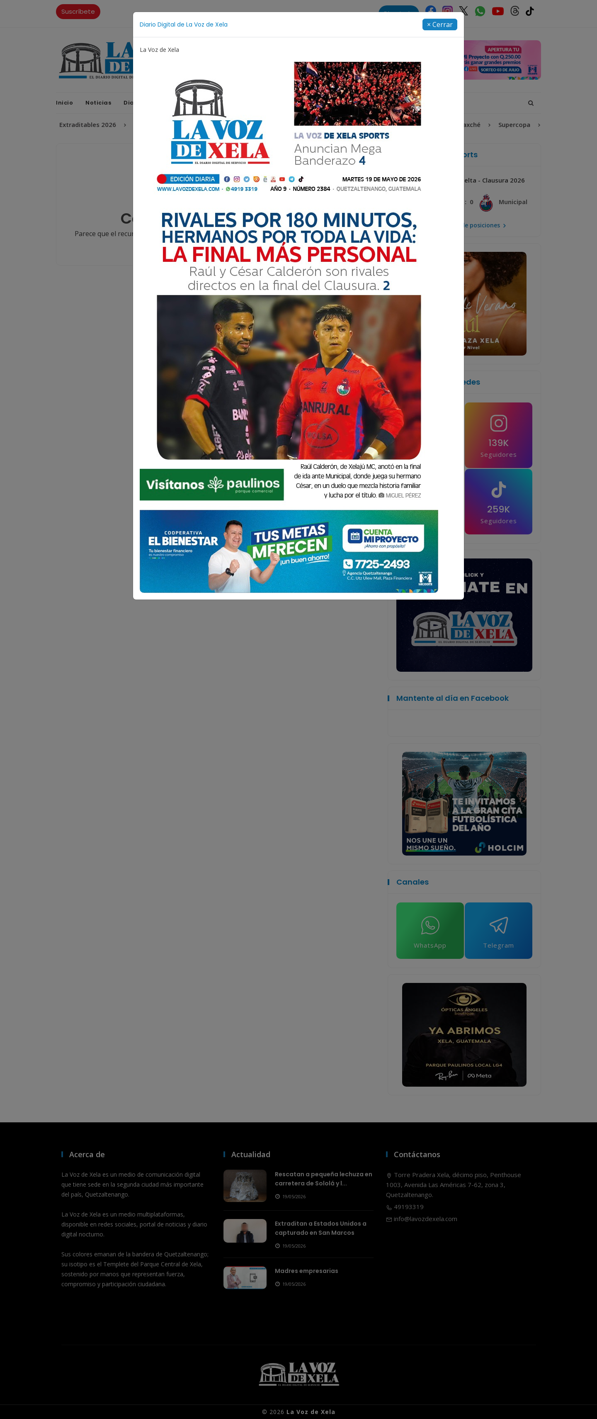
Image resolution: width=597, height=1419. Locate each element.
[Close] (439, 24)
